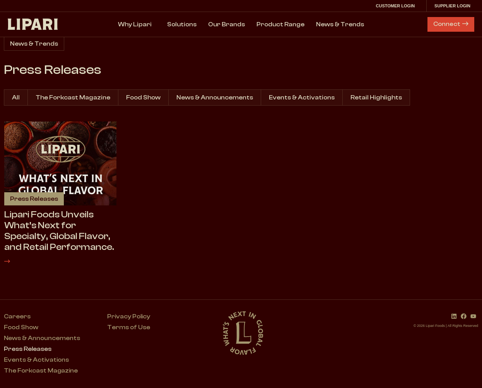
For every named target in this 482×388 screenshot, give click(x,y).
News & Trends (340, 24)
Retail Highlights (376, 97)
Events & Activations (302, 97)
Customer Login (397, 6)
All (16, 97)
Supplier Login (454, 6)
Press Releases (28, 349)
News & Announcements (214, 97)
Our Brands (226, 24)
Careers (17, 316)
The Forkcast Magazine (73, 97)
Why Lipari (137, 24)
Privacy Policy (130, 316)
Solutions (182, 24)
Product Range (280, 24)
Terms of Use (129, 327)
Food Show (143, 97)
